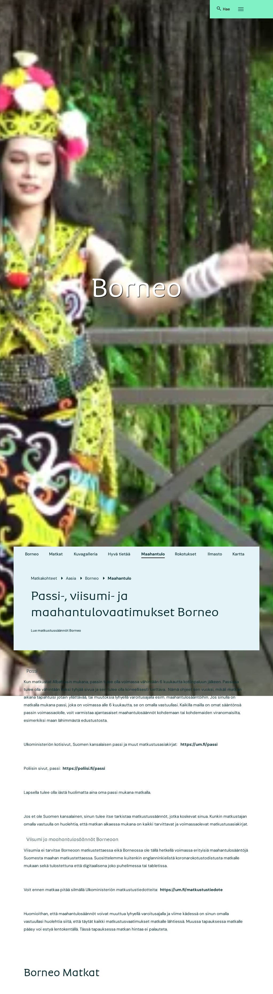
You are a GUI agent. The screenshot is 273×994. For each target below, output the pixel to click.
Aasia (71, 578)
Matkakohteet (44, 578)
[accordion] (36, 671)
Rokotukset (185, 554)
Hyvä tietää (119, 554)
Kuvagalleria (86, 554)
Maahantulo (153, 554)
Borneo (32, 554)
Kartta (238, 554)
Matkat (56, 554)
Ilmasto (215, 554)
